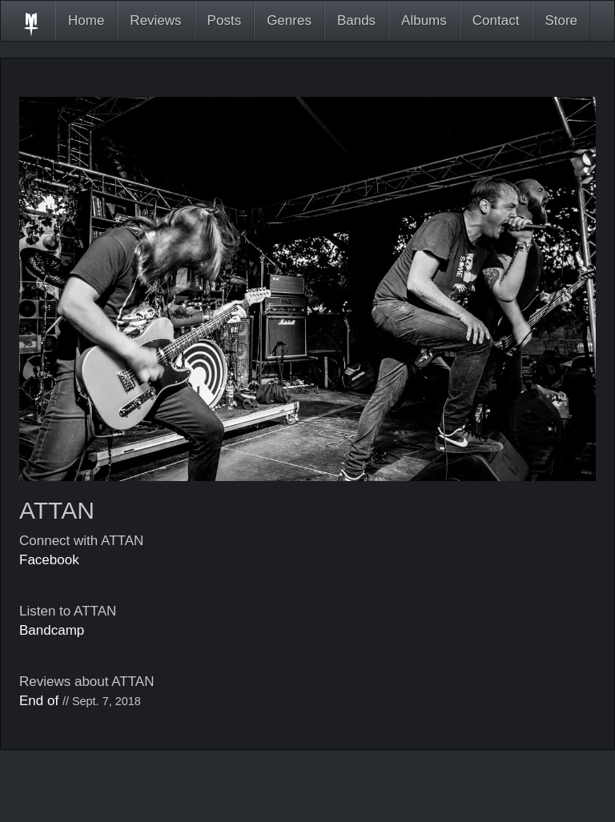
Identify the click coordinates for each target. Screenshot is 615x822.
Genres (289, 20)
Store (561, 20)
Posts (224, 20)
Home (86, 20)
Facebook (49, 559)
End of (38, 700)
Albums (424, 20)
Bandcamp (51, 630)
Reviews (155, 20)
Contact (496, 20)
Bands (356, 20)
